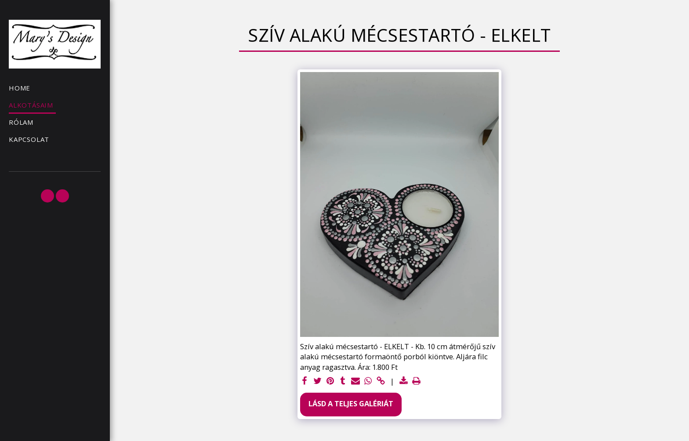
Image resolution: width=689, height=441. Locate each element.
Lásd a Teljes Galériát (350, 403)
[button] (47, 195)
